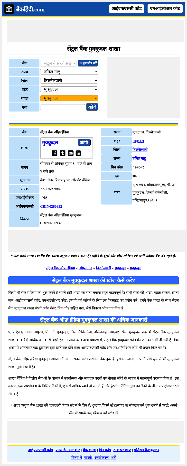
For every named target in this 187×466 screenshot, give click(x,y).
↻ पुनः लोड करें (88, 63)
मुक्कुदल (50, 143)
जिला (24, 81)
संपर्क (88, 458)
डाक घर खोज (122, 450)
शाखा (24, 98)
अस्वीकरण (102, 458)
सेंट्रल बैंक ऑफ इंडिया (60, 268)
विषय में (76, 458)
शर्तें (113, 458)
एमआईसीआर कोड (165, 8)
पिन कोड (105, 450)
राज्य (24, 72)
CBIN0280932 (51, 206)
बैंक (24, 63)
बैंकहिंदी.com (30, 9)
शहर (25, 90)
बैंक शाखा (89, 450)
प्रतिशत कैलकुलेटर (146, 450)
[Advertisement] (95, 31)
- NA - (44, 198)
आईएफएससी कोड (127, 8)
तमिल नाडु (139, 158)
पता (24, 107)
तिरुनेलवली (140, 150)
